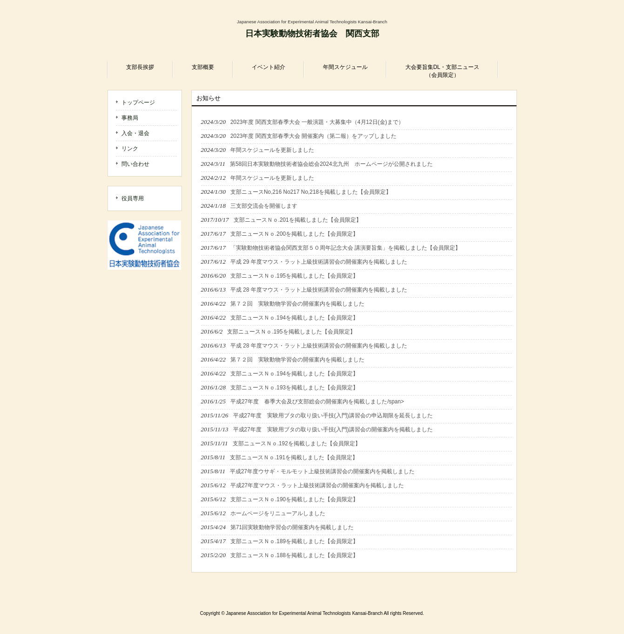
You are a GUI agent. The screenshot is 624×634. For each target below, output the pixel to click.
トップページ (138, 102)
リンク (129, 148)
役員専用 (132, 198)
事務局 (129, 118)
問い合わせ (135, 164)
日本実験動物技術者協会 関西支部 (312, 33)
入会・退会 (135, 133)
